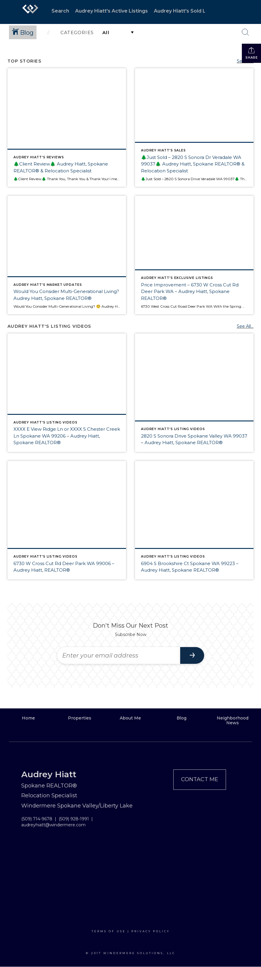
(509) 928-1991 (74, 819)
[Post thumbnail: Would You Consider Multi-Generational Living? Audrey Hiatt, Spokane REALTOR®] (66, 255)
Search (60, 11)
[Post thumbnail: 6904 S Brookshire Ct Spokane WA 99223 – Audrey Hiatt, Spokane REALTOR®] (194, 520)
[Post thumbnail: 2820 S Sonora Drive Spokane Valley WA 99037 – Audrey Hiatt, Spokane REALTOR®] (194, 392)
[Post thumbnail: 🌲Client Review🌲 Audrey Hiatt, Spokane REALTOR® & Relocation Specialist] (66, 127)
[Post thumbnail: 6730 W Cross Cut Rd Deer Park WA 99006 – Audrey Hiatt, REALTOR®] (66, 520)
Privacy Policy (150, 931)
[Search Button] (245, 32)
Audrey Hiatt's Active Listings (111, 11)
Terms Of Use (109, 931)
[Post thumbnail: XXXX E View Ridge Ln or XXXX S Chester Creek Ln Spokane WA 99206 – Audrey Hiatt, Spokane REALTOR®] (66, 392)
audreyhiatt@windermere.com (53, 825)
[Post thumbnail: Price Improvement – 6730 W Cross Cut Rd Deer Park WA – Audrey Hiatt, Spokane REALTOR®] (194, 255)
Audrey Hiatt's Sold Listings (188, 11)
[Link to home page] (30, 12)
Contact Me (199, 779)
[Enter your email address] (118, 655)
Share (251, 53)
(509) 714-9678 (36, 819)
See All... (245, 326)
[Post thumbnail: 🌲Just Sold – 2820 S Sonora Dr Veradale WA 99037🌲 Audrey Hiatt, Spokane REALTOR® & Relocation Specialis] (194, 127)
